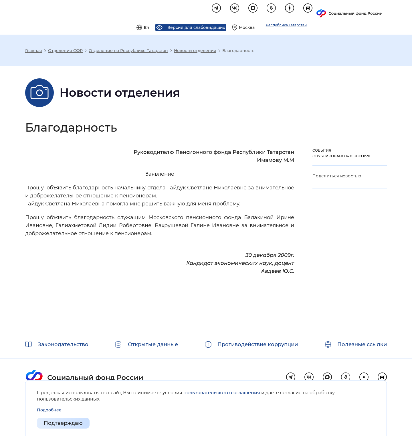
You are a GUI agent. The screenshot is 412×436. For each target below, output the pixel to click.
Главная (33, 51)
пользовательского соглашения (221, 392)
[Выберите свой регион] (312, 10)
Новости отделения (195, 51)
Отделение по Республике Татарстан (128, 51)
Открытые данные (153, 344)
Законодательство (63, 344)
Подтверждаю (63, 423)
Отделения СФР (65, 51)
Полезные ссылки (362, 344)
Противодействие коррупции (257, 344)
